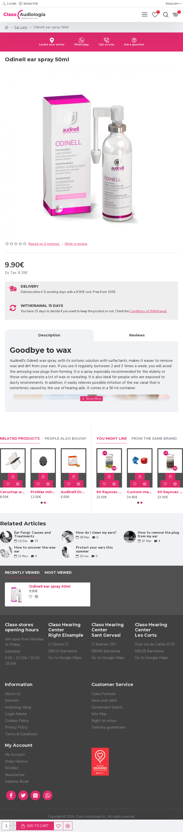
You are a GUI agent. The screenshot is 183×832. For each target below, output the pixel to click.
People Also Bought (66, 439)
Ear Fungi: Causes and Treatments (32, 534)
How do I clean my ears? (96, 532)
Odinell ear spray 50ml (49, 586)
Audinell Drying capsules (73, 492)
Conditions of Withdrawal (148, 311)
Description (49, 335)
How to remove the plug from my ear (158, 534)
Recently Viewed (22, 573)
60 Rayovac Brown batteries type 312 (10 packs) (170, 492)
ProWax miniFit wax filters (43, 492)
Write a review (75, 243)
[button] (42, 503)
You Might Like (111, 439)
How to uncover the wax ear (35, 549)
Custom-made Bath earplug (139, 492)
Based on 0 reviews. (44, 243)
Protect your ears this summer (94, 549)
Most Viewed (58, 573)
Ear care (20, 27)
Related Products (20, 439)
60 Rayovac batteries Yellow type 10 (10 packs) (109, 492)
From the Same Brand (154, 439)
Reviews (137, 335)
